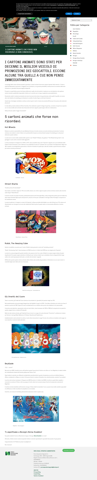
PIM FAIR (75, 63)
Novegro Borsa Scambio (10, 46)
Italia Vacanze (76, 46)
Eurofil (74, 36)
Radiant (75, 65)
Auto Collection (76, 29)
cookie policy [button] (25, 6)
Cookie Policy (37, 474)
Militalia (75, 50)
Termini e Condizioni (38, 475)
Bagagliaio (75, 31)
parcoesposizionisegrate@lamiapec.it (50, 467)
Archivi (72, 17)
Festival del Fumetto (78, 38)
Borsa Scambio (37, 436)
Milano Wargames (77, 48)
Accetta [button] (77, 13)
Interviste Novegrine (77, 43)
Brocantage (76, 33)
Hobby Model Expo (77, 41)
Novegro (75, 55)
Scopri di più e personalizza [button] (24, 13)
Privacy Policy (37, 472)
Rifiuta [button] (68, 13)
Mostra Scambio (77, 53)
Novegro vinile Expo (77, 60)
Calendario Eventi (69, 450)
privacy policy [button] (69, 3)
